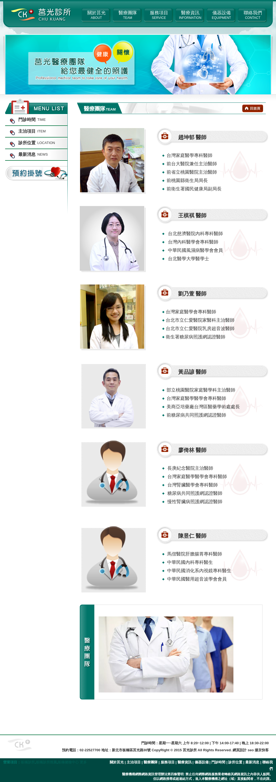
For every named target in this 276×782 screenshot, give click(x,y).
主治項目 (134, 762)
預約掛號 (36, 173)
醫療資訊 (185, 762)
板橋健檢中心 (68, 762)
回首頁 (252, 108)
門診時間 (218, 762)
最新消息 (252, 762)
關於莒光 (117, 762)
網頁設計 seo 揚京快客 (251, 750)
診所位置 (235, 762)
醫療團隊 (151, 762)
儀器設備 (202, 762)
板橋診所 (28, 762)
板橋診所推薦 (46, 762)
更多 (83, 762)
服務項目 (168, 762)
